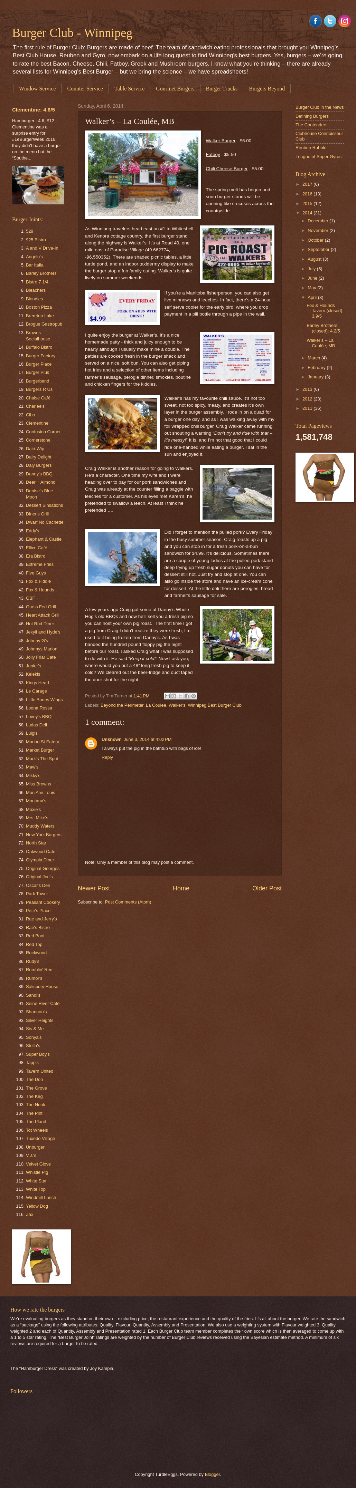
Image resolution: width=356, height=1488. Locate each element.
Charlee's (35, 406)
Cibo (30, 414)
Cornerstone (38, 440)
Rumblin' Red (39, 969)
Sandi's (33, 995)
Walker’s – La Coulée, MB (321, 343)
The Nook (35, 1104)
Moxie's (33, 809)
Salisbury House (42, 986)
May (312, 287)
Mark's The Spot (42, 758)
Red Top (34, 944)
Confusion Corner (43, 431)
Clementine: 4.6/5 (33, 110)
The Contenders (311, 124)
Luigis (32, 733)
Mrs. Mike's (37, 817)
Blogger (212, 1474)
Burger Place (38, 364)
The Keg (34, 1096)
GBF (30, 598)
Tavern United (39, 1071)
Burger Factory (40, 355)
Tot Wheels (37, 1130)
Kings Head (37, 682)
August (315, 259)
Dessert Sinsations (44, 505)
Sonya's (33, 1037)
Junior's (33, 665)
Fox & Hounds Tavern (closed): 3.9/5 (325, 311)
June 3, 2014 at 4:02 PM (148, 739)
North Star (36, 843)
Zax (29, 1214)
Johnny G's (37, 640)
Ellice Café (36, 547)
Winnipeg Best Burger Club (215, 705)
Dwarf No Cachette (45, 522)
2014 (307, 212)
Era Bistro (36, 556)
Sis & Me (35, 1028)
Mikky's (33, 775)
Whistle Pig (37, 1172)
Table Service (129, 88)
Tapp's (32, 1062)
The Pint (34, 1113)
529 (29, 231)
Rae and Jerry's (41, 918)
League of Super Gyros (318, 156)
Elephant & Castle (44, 539)
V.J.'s (31, 1155)
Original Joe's (39, 876)
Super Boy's (38, 1054)
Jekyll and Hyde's (43, 632)
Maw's (32, 767)
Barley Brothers (41, 273)
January (316, 376)
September (319, 249)
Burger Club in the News (320, 107)
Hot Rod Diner (40, 623)
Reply (107, 757)
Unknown (112, 739)
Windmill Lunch (41, 1197)
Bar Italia (35, 265)
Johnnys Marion (41, 648)
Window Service (37, 88)
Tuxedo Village (40, 1138)
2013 (307, 389)
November (318, 230)
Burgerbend (37, 381)
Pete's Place (38, 910)
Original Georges (42, 868)
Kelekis (33, 674)
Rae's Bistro (38, 927)
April (313, 297)
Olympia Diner (40, 859)
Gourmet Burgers (175, 88)
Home (181, 888)
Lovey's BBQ (38, 716)
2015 (307, 203)
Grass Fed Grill (41, 606)
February (317, 367)
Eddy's (32, 530)
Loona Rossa (39, 708)
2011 (307, 408)
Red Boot (35, 935)
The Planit (36, 1121)
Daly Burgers (38, 465)
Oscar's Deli (38, 885)
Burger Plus (37, 372)
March (314, 357)
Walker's (177, 705)
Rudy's (32, 961)
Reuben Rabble (311, 147)
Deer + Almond (41, 482)
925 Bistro (36, 239)
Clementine (37, 423)
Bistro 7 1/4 (37, 281)
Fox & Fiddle (38, 581)
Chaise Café (38, 397)
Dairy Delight (38, 457)
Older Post (267, 888)
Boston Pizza (39, 307)
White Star (36, 1180)
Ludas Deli (36, 724)
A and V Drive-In (42, 248)
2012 (307, 399)
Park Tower (37, 893)
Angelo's (34, 256)
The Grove (36, 1088)
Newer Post (94, 888)
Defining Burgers (312, 116)
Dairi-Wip (35, 448)
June (313, 278)
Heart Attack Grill (42, 615)
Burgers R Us (39, 389)
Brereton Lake (40, 315)
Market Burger (40, 750)
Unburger (35, 1147)
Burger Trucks (222, 88)
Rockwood (36, 952)
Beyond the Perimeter (122, 705)
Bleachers (36, 290)
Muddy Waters (40, 826)
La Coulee (156, 705)
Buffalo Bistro (39, 347)
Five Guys (36, 573)
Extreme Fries (40, 564)
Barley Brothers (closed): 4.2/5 (323, 328)
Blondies (34, 298)
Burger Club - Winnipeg (72, 33)
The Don (34, 1079)
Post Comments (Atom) (128, 902)
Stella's (33, 1045)
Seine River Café (42, 1003)
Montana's (36, 800)
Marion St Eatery (42, 741)
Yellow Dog (37, 1206)
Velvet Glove (38, 1164)
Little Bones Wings (44, 699)
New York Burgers (44, 834)
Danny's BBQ (39, 473)
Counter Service (85, 88)
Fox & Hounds (40, 589)
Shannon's (36, 1011)
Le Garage (36, 691)
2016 (307, 193)
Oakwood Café (40, 851)
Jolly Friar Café (41, 657)
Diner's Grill (37, 513)
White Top (36, 1189)
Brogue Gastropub (44, 324)
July (312, 268)
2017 (307, 184)
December (318, 220)
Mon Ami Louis (40, 792)
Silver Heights (39, 1020)
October (316, 240)
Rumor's (34, 978)
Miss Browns (38, 783)
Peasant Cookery (43, 902)
